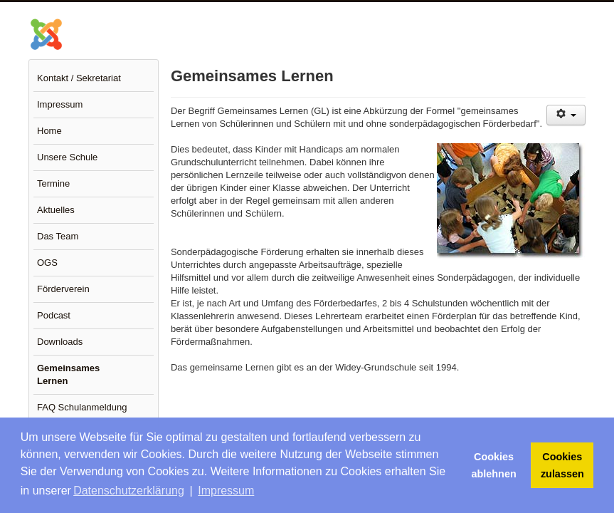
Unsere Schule (67, 157)
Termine (53, 183)
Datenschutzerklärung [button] (128, 490)
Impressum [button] (226, 490)
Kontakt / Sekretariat (79, 78)
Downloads (60, 341)
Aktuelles (56, 209)
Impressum (60, 104)
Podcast (53, 315)
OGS (47, 262)
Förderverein (63, 289)
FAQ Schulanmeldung (82, 407)
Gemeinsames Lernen (68, 374)
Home (49, 130)
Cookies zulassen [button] (562, 465)
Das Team (57, 236)
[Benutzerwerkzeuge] (566, 115)
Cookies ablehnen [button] (494, 465)
